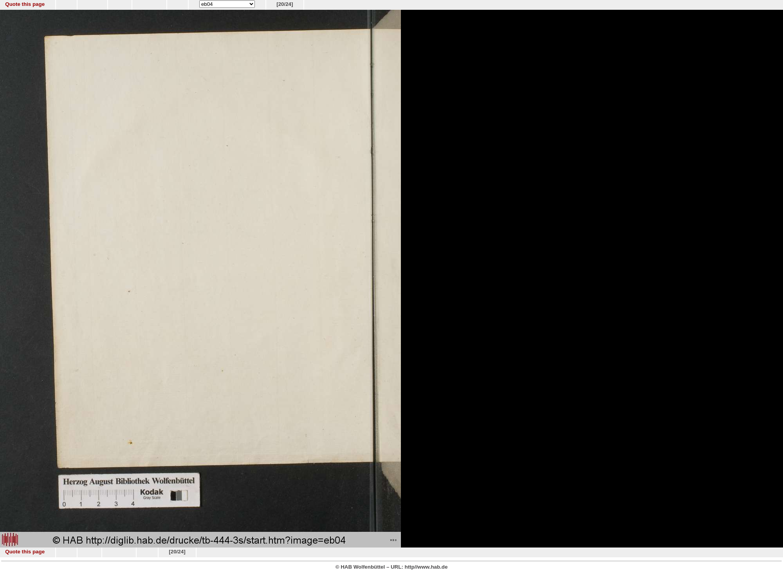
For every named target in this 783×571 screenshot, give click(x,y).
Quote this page (25, 4)
